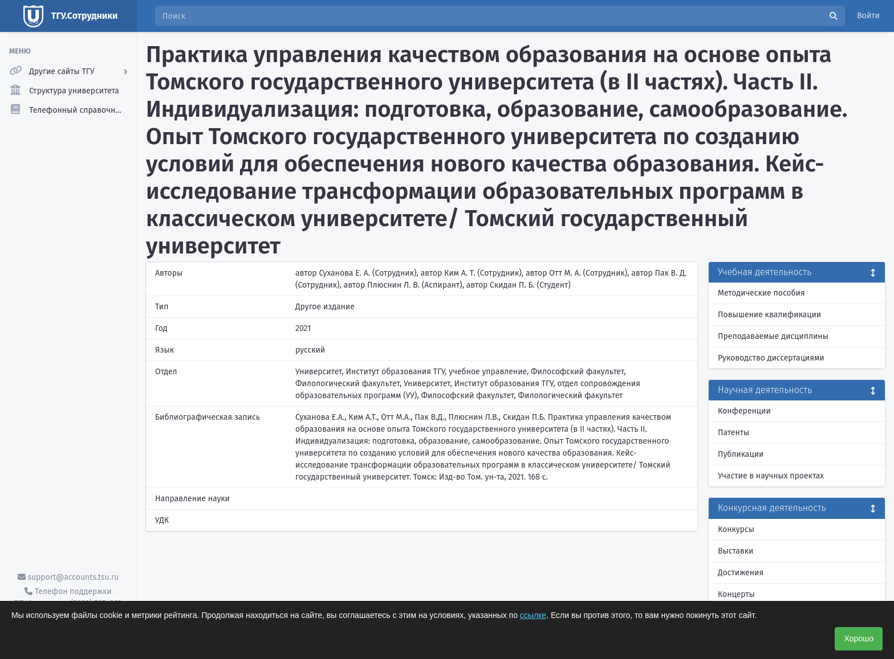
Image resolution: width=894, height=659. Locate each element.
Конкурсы (736, 529)
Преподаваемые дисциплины (773, 336)
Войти (868, 16)
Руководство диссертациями (771, 358)
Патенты (733, 432)
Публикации (740, 454)
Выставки (735, 551)
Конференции (744, 411)
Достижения (740, 573)
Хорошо (858, 638)
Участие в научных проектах (771, 476)
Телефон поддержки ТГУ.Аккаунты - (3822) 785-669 (67, 597)
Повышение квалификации (769, 315)
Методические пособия (761, 293)
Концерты (736, 594)
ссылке (533, 615)
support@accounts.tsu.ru (68, 577)
